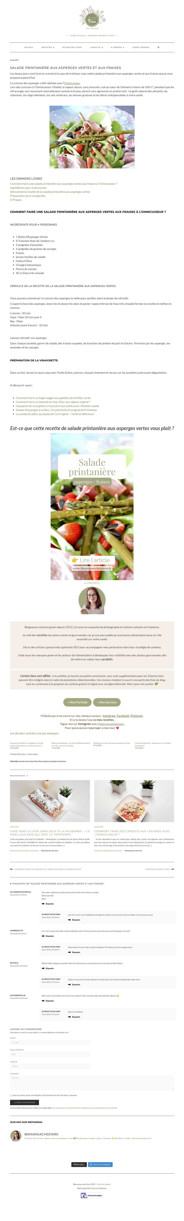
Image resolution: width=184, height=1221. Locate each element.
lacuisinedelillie (18, 995)
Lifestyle (96, 47)
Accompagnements (106, 851)
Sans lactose (62, 761)
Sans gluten (53, 761)
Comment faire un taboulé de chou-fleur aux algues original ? (53, 402)
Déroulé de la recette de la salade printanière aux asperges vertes (50, 191)
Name (13, 1038)
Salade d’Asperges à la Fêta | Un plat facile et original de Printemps (56, 410)
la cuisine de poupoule (20, 892)
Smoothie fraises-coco (157, 869)
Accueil (29, 47)
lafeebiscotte (16, 930)
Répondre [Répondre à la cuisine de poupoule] (50, 904)
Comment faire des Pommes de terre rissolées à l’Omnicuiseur (47, 869)
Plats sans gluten (43, 761)
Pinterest (136, 715)
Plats (36, 761)
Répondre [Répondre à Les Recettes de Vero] (76, 920)
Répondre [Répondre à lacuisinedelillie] (50, 1001)
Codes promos (140, 47)
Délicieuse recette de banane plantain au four (111, 743)
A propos (117, 47)
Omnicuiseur (72, 83)
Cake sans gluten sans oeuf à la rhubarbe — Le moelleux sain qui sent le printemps (50, 833)
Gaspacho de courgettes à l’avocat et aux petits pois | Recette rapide (57, 406)
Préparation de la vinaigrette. (28, 195)
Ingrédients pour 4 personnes (28, 187)
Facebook (123, 715)
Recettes (48, 47)
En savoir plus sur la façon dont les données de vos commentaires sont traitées (85, 1108)
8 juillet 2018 (98, 827)
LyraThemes (101, 1188)
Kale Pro (89, 1188)
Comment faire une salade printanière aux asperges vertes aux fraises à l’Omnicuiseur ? (63, 183)
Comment (14, 1074)
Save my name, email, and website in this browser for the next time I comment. (45, 1095)
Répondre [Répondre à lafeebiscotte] (50, 936)
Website (13, 1062)
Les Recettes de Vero (51, 914)
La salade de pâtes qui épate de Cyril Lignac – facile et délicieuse (55, 414)
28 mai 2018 (14, 827)
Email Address (17, 1050)
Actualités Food (72, 47)
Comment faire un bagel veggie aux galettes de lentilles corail (53, 397)
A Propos (16, 199)
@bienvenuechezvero (111, 723)
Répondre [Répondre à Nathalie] (50, 968)
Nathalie (14, 963)
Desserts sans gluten (22, 851)
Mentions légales (104, 1184)
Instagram (109, 715)
